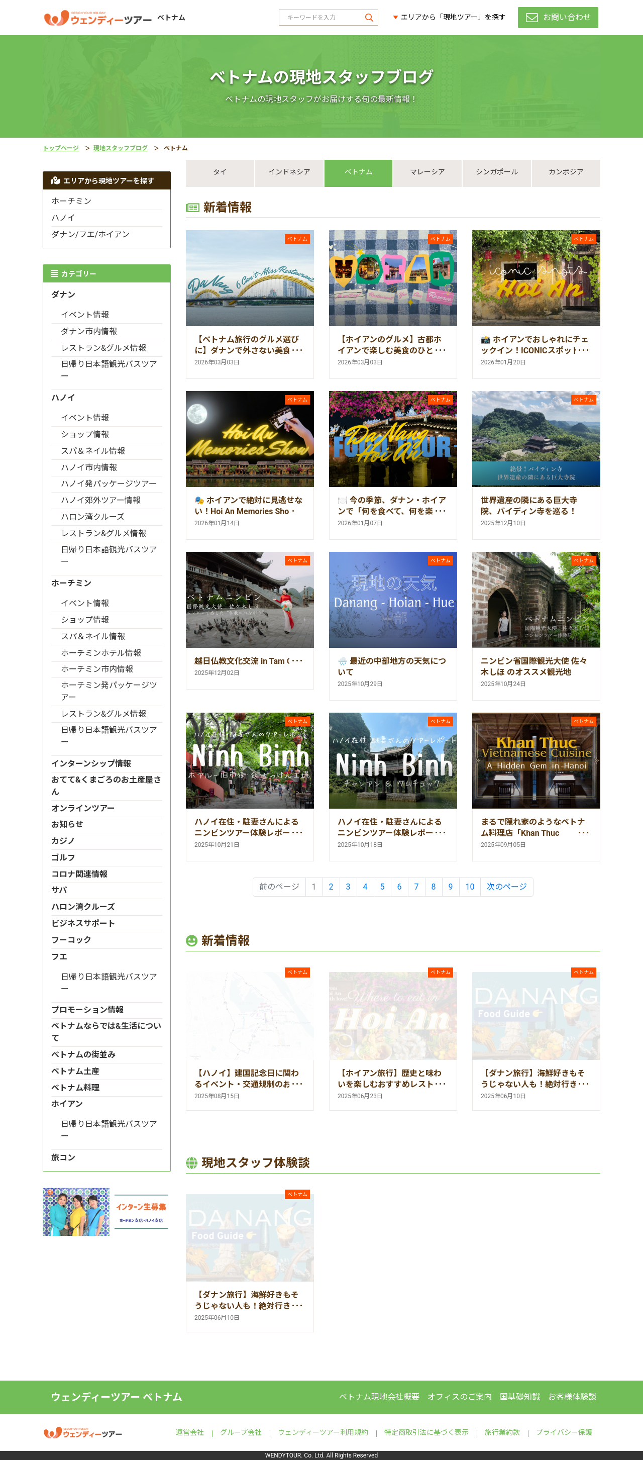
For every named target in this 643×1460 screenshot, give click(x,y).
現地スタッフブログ (120, 148)
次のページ (507, 887)
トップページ (61, 148)
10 (470, 887)
